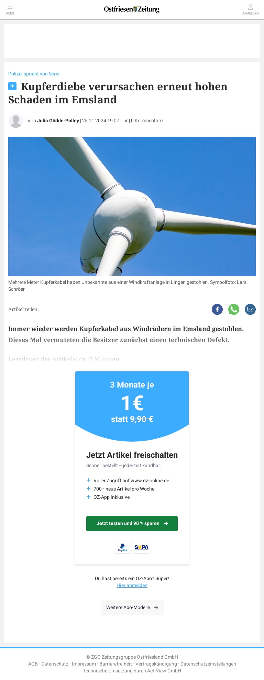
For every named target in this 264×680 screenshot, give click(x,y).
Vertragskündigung (156, 664)
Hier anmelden (132, 585)
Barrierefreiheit (115, 664)
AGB (33, 664)
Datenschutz (54, 664)
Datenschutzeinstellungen (208, 664)
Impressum (84, 664)
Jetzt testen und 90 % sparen (132, 523)
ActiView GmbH (164, 670)
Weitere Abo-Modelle (132, 607)
